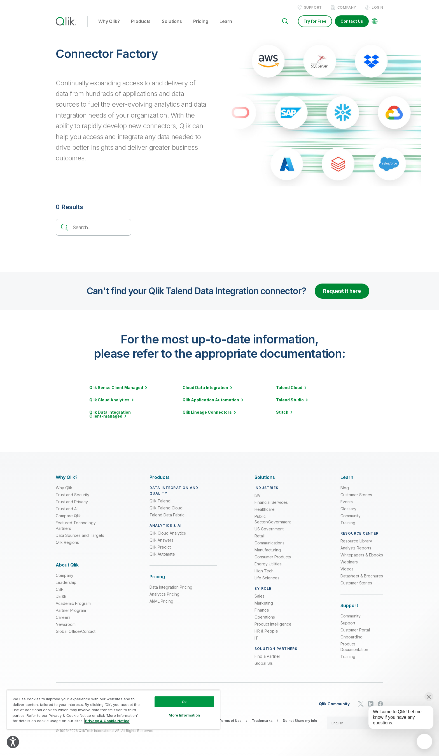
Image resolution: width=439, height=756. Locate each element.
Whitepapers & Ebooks (361, 555)
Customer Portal (355, 630)
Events (346, 502)
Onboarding (351, 637)
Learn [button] (226, 22)
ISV (257, 495)
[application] (424, 741)
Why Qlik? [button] (109, 22)
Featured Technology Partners (76, 526)
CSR (60, 590)
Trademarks (262, 721)
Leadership (66, 583)
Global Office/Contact (75, 631)
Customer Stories (356, 495)
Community (350, 516)
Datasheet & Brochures (361, 576)
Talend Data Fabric (167, 515)
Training (347, 523)
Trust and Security (72, 495)
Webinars (349, 562)
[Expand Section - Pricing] (157, 577)
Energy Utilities (268, 564)
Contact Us (351, 21)
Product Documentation (354, 647)
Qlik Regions (67, 542)
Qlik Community (334, 704)
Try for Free (314, 21)
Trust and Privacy (72, 502)
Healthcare (264, 509)
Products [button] (141, 22)
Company (346, 8)
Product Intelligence (272, 624)
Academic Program (73, 603)
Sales (259, 596)
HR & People (266, 631)
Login (377, 8)
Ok (184, 701)
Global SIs (263, 663)
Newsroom (66, 624)
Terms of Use (230, 721)
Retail (259, 536)
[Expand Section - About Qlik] (67, 565)
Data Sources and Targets (80, 535)
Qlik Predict (160, 547)
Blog (344, 488)
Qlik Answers (161, 540)
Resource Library (356, 541)
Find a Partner (267, 656)
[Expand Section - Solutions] (264, 477)
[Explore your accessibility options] (13, 742)
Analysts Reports (355, 548)
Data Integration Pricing (171, 587)
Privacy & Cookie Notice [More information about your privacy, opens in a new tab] (107, 720)
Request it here (342, 291)
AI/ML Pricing (161, 601)
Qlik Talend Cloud (166, 508)
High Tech (264, 571)
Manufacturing (267, 550)
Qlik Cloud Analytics (168, 533)
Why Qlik (64, 488)
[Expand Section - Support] (349, 605)
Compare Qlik (68, 516)
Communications (269, 543)
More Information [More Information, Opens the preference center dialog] (184, 715)
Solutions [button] (172, 22)
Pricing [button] (200, 22)
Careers (63, 617)
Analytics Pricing (164, 594)
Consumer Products (272, 557)
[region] (113, 709)
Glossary (348, 509)
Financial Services (271, 502)
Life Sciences (266, 578)
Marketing (263, 603)
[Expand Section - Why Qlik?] (67, 477)
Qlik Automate (162, 554)
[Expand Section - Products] (160, 477)
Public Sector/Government (272, 519)
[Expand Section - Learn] (346, 477)
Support (313, 8)
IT (256, 638)
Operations (264, 617)
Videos (347, 569)
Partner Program (71, 610)
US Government (269, 529)
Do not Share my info (300, 721)
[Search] (285, 22)
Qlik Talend (160, 501)
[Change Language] (375, 22)
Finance (261, 610)
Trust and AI (67, 509)
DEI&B (61, 596)
